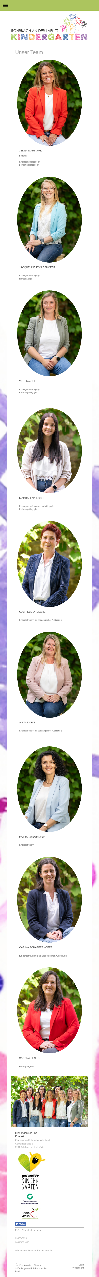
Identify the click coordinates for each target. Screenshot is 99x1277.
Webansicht (78, 1268)
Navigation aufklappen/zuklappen (49, 5)
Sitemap (38, 1265)
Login (81, 1264)
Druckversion (24, 1265)
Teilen (20, 1224)
